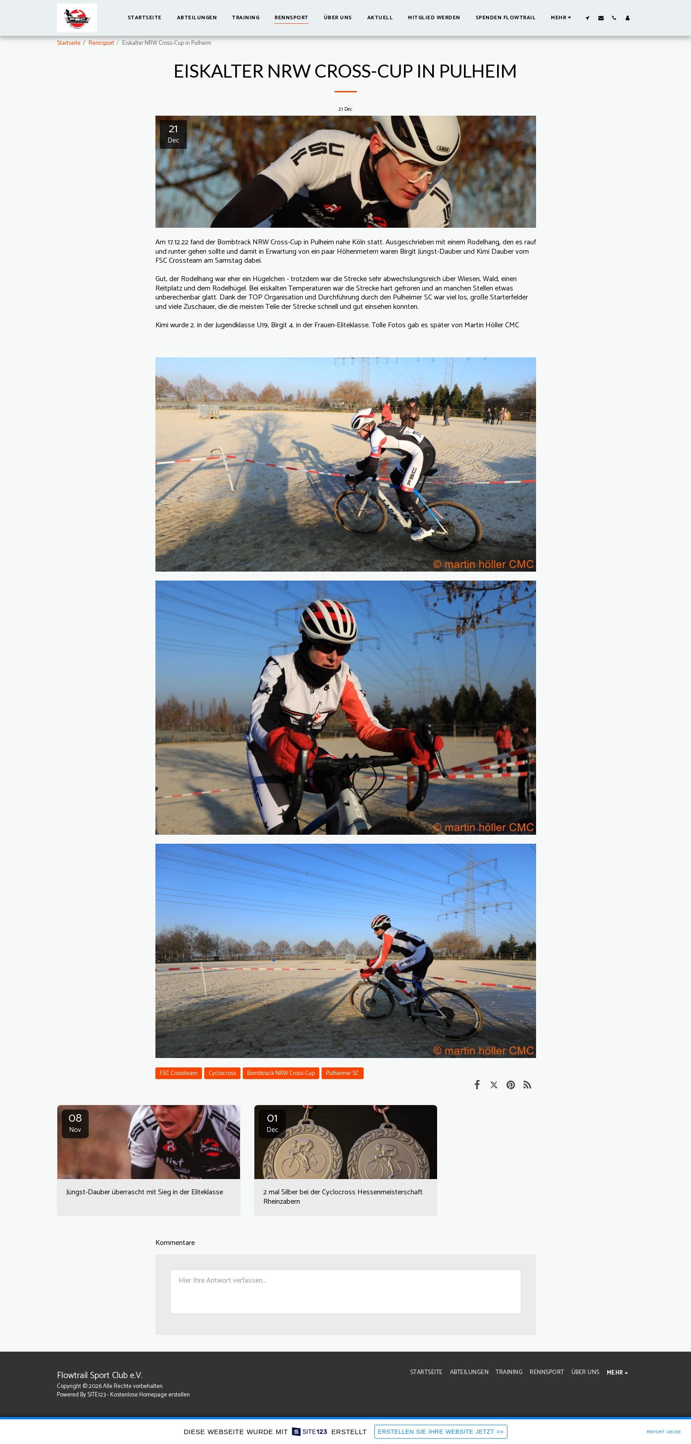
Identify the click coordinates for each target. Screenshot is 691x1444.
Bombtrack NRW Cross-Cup (281, 1073)
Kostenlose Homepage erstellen (150, 1395)
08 (75, 1123)
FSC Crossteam (178, 1073)
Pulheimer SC (342, 1073)
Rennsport (101, 43)
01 (272, 1123)
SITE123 (96, 1395)
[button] (587, 18)
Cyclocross (222, 1073)
